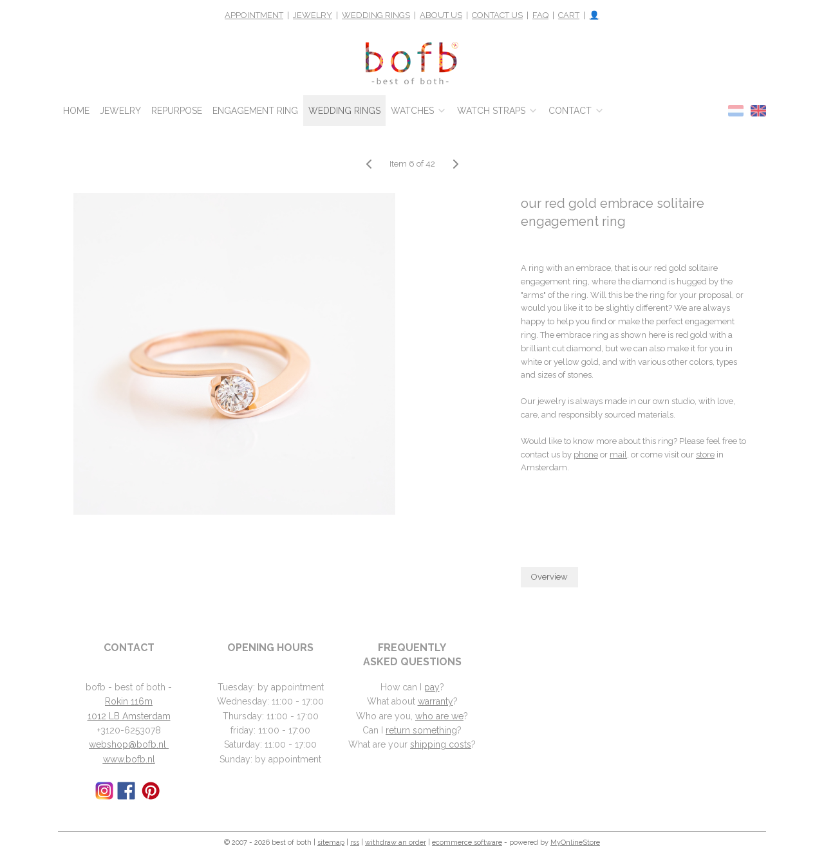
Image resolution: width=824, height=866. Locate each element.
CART (568, 15)
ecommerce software (467, 842)
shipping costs (440, 744)
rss (354, 842)
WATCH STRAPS (497, 111)
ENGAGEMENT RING (255, 111)
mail (618, 454)
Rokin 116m (129, 701)
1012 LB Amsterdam (129, 716)
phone (586, 454)
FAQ (540, 15)
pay (432, 687)
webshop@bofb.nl (129, 744)
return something (421, 730)
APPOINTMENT (254, 15)
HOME (76, 111)
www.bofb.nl (129, 759)
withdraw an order (395, 842)
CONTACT (576, 111)
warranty (435, 701)
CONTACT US (497, 15)
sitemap (330, 842)
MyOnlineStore (575, 842)
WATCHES (419, 111)
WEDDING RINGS (376, 15)
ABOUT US (441, 15)
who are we (439, 716)
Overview (549, 577)
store (705, 454)
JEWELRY (312, 15)
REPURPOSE (176, 111)
